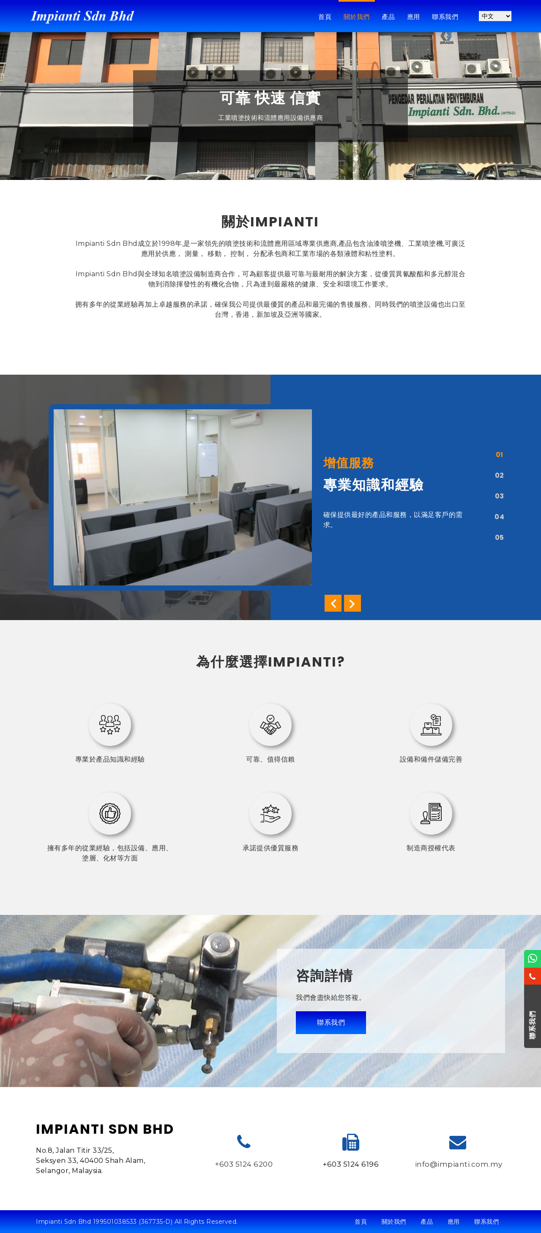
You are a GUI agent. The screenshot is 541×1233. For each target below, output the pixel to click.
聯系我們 (445, 17)
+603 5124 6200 (244, 1164)
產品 (388, 17)
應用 (413, 17)
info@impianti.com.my (459, 1164)
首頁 (324, 17)
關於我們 (357, 17)
